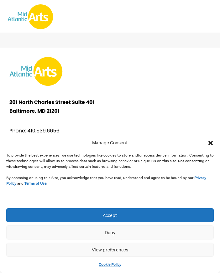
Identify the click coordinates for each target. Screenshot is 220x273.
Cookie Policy (110, 264)
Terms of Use (35, 183)
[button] (210, 143)
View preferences (110, 250)
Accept (110, 215)
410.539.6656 (44, 130)
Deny (110, 232)
